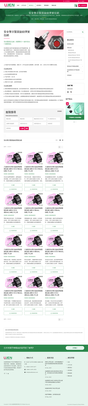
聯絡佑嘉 (54, 5)
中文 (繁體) (82, 1)
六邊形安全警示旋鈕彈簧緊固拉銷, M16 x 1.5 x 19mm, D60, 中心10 (13, 293)
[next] (62, 136)
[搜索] (64, 1)
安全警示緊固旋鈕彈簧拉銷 (51, 19)
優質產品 (31, 5)
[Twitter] (6, 373)
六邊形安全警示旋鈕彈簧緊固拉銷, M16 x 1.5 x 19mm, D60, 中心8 (54, 251)
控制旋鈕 (69, 75)
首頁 (18, 5)
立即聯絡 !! (74, 348)
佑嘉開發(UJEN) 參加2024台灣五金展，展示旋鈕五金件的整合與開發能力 (54, 372)
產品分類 (37, 19)
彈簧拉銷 (42, 19)
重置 (27, 128)
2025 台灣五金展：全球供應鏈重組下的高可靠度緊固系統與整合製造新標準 (54, 363)
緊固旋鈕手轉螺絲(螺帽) (73, 66)
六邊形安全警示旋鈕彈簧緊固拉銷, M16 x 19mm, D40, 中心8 (33, 210)
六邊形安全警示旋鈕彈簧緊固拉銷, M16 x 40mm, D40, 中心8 (13, 251)
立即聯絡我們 (22, 337)
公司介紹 (24, 5)
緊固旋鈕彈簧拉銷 (72, 52)
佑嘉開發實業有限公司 (16, 403)
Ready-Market (81, 403)
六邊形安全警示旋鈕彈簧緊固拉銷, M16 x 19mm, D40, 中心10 (54, 210)
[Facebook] (4, 373)
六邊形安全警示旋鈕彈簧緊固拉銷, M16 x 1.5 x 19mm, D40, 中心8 (13, 169)
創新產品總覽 (70, 44)
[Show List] (62, 140)
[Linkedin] (8, 373)
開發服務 (47, 5)
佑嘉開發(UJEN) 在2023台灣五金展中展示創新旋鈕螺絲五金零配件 (54, 380)
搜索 (22, 128)
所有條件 (59, 111)
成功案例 (39, 5)
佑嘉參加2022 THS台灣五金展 (52, 388)
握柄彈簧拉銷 (71, 50)
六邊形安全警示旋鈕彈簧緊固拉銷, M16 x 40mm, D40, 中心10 (33, 251)
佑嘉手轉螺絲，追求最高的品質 (52, 394)
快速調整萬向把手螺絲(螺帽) (73, 70)
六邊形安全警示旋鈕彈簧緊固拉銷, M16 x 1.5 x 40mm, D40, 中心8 (54, 169)
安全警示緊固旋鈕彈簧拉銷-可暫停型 (75, 60)
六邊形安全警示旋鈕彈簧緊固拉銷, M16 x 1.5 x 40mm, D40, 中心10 (13, 210)
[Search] (71, 1)
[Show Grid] (60, 140)
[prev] (5, 136)
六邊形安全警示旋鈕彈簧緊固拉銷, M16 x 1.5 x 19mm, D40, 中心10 (33, 169)
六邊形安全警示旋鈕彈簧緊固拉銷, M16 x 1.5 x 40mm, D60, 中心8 (33, 293)
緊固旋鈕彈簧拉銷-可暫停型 (74, 55)
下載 (69, 92)
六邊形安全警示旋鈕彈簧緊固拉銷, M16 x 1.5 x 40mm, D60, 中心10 (54, 293)
